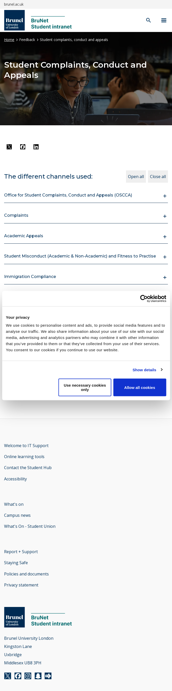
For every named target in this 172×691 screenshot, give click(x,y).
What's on (14, 504)
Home (9, 39)
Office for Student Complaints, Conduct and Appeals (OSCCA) (68, 195)
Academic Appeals (23, 235)
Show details (144, 369)
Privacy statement (21, 585)
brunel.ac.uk (14, 4)
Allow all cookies (139, 387)
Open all (136, 176)
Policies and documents (26, 574)
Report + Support (21, 551)
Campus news (17, 515)
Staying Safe (16, 562)
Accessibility (15, 479)
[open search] (148, 21)
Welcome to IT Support (26, 445)
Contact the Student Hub (28, 467)
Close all (158, 176)
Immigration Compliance (30, 276)
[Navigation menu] (164, 20)
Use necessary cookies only (85, 387)
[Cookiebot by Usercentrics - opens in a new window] (143, 298)
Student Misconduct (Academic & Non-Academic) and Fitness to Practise (80, 256)
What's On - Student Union (29, 526)
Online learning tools (24, 456)
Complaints (16, 215)
